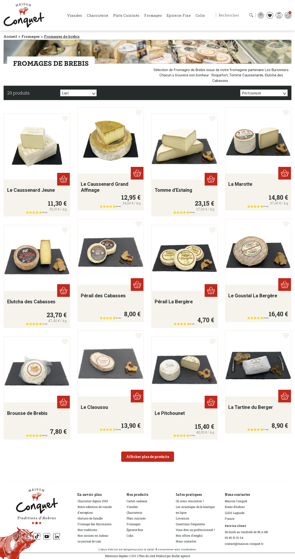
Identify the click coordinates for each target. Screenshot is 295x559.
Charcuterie (134, 512)
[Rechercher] (235, 15)
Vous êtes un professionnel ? (195, 530)
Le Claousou (94, 407)
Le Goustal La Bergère (252, 296)
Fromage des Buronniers (94, 524)
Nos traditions (87, 530)
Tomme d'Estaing (173, 190)
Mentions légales (116, 556)
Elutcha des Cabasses (31, 302)
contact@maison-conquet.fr (244, 544)
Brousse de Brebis (27, 413)
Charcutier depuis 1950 (92, 501)
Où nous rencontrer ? (190, 501)
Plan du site (146, 556)
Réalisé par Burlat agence (173, 556)
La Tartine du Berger (250, 407)
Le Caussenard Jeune (31, 190)
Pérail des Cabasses (103, 296)
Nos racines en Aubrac (92, 535)
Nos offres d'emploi (189, 535)
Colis (129, 535)
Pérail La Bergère (174, 302)
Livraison (182, 518)
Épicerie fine (134, 530)
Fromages (133, 524)
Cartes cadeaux (136, 501)
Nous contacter (186, 541)
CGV (133, 556)
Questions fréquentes (190, 524)
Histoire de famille (90, 518)
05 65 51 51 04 (234, 538)
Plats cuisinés (136, 518)
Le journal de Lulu (89, 541)
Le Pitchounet (170, 413)
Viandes (132, 507)
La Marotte (240, 184)
